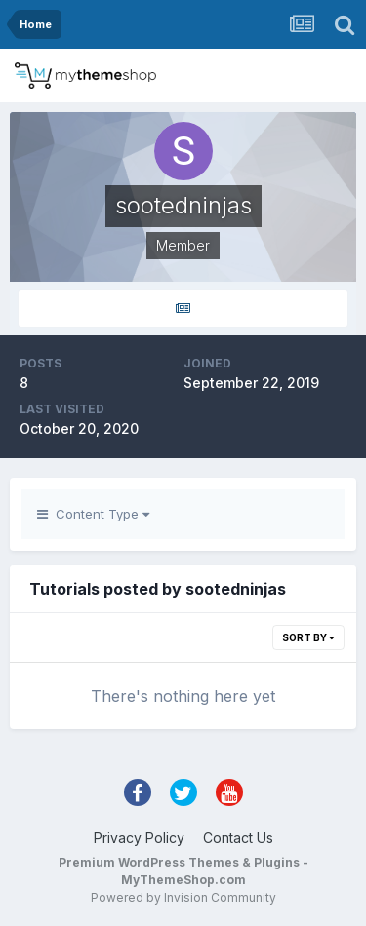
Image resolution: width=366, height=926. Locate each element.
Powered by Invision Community (183, 897)
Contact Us (238, 838)
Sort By (308, 637)
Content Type (93, 513)
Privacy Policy (139, 838)
